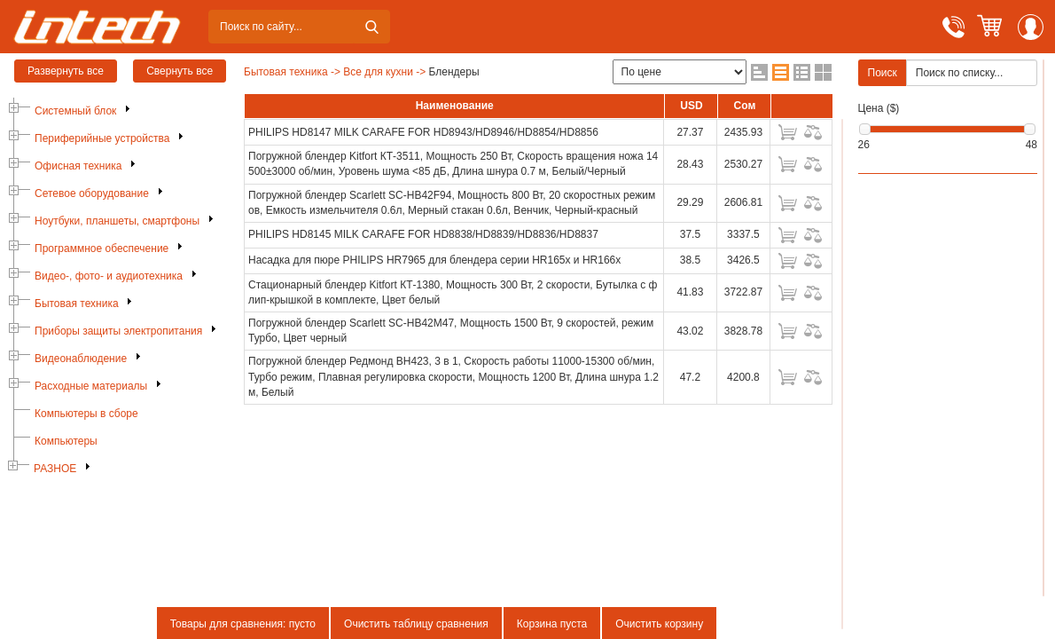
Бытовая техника (77, 303)
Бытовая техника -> (292, 72)
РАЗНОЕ (55, 468)
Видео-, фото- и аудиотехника (109, 276)
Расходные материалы (91, 386)
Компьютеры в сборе (86, 413)
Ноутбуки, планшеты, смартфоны (117, 221)
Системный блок (75, 111)
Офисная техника (78, 166)
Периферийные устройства (102, 138)
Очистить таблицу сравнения (416, 624)
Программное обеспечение (101, 248)
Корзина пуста (552, 624)
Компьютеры (66, 441)
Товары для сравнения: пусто (243, 624)
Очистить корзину (659, 624)
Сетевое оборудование (92, 193)
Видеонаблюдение (81, 358)
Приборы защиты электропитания (118, 331)
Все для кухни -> (384, 72)
